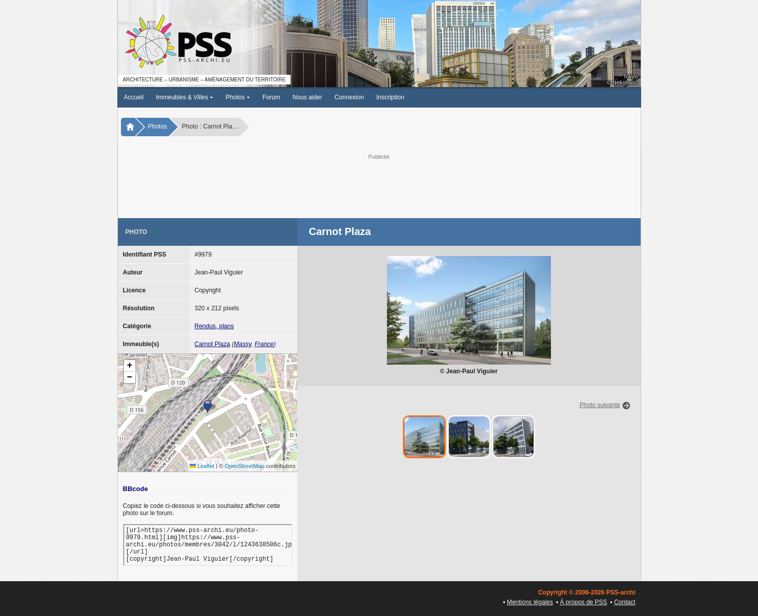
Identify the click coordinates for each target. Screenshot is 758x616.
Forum (271, 97)
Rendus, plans (214, 326)
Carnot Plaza (212, 344)
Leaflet (202, 466)
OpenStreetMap (244, 466)
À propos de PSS (583, 602)
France (264, 344)
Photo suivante (600, 405)
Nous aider (307, 97)
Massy (242, 344)
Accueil (134, 97)
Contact (624, 602)
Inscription (390, 97)
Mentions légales (530, 602)
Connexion (349, 97)
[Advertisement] (379, 185)
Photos (238, 97)
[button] (207, 406)
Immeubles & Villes (184, 97)
